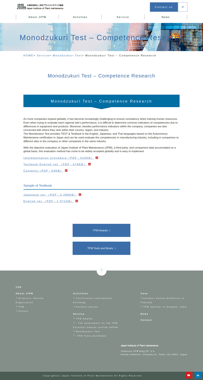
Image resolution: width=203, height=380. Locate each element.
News (166, 17)
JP (182, 7)
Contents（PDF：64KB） (43, 170)
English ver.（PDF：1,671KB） (48, 201)
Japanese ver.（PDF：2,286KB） (50, 194)
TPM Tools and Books (100, 248)
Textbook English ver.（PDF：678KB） (55, 164)
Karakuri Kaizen (87, 307)
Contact (147, 320)
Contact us (164, 7)
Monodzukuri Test (88, 331)
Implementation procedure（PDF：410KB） (58, 157)
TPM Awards (100, 230)
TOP (19, 287)
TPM (21, 307)
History (24, 311)
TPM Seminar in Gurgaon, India (165, 307)
